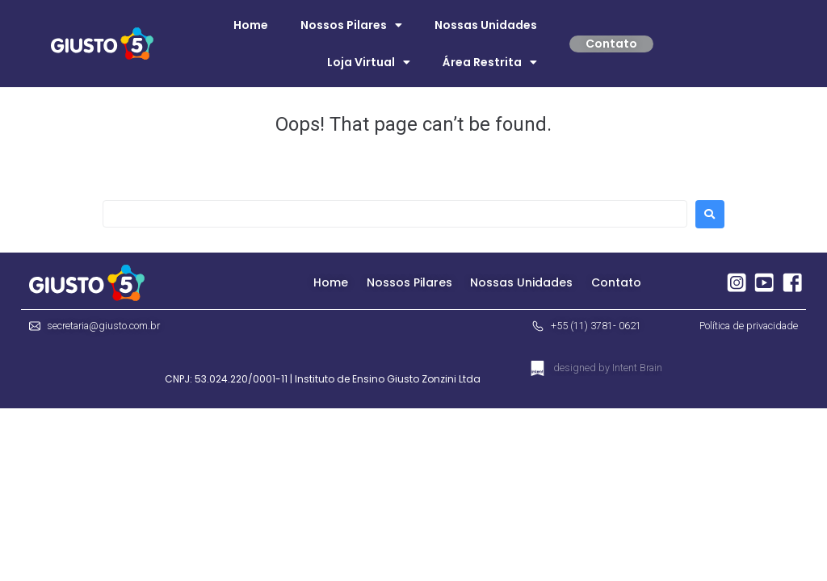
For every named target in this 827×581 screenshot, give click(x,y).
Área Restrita (490, 62)
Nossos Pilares (351, 25)
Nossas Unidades (485, 25)
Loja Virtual (368, 62)
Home (250, 25)
